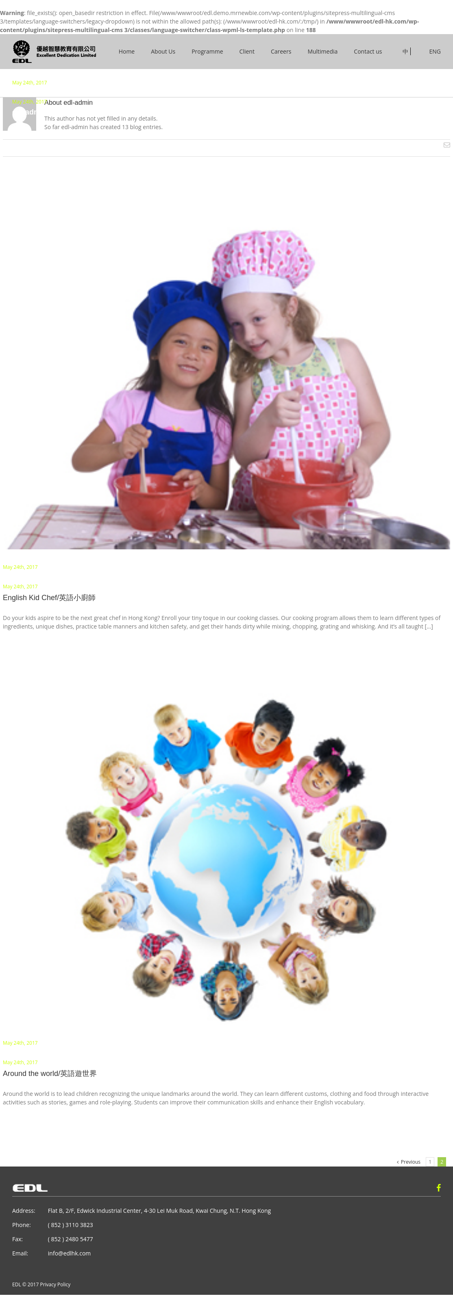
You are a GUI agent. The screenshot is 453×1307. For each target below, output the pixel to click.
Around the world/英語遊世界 (50, 1073)
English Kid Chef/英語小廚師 (49, 598)
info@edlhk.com (69, 1253)
